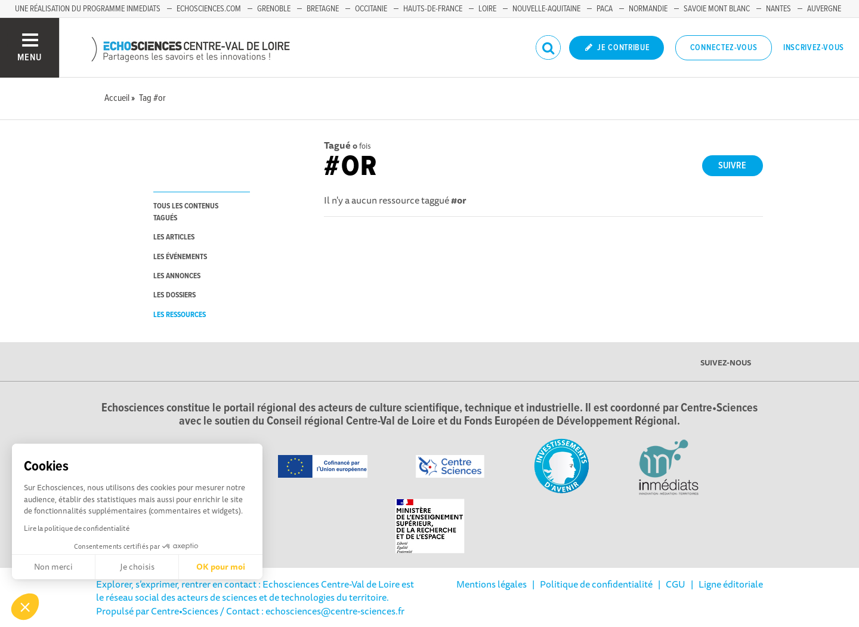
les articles (173, 237)
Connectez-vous (724, 47)
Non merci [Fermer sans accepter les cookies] (53, 566)
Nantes (778, 9)
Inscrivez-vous (813, 47)
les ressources (179, 315)
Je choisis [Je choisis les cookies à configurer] (137, 566)
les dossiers (174, 295)
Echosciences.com (209, 9)
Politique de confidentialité (596, 584)
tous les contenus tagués (185, 212)
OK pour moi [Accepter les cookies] (220, 566)
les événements (180, 257)
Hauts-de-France (432, 9)
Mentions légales (491, 584)
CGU (675, 584)
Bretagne (323, 9)
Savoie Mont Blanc (717, 9)
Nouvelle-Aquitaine (546, 9)
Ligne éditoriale (731, 584)
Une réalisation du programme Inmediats (87, 9)
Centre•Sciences (184, 611)
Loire (487, 9)
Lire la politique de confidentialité (76, 528)
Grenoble (274, 9)
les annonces (176, 276)
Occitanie (371, 9)
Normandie (648, 9)
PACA (605, 9)
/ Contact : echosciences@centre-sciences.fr (311, 611)
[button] (25, 606)
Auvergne (824, 9)
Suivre (732, 165)
